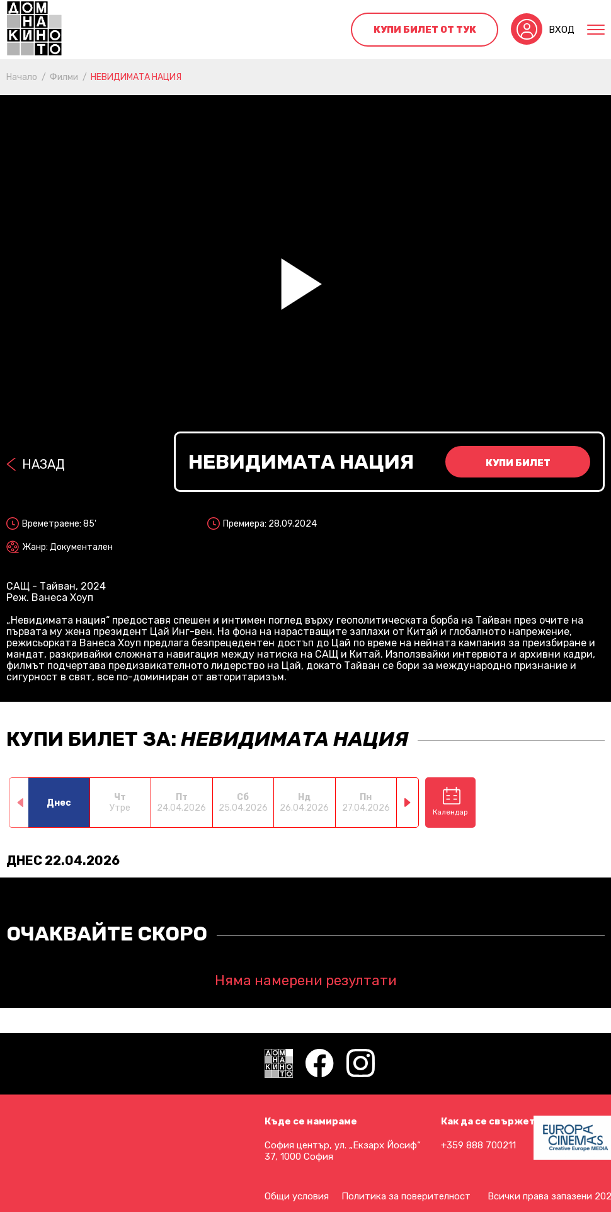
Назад (43, 464)
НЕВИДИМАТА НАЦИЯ (136, 77)
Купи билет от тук (425, 29)
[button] (408, 802)
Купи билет (518, 463)
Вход (561, 29)
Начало (21, 77)
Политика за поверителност (406, 1196)
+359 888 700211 (478, 1145)
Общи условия (297, 1196)
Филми (64, 77)
